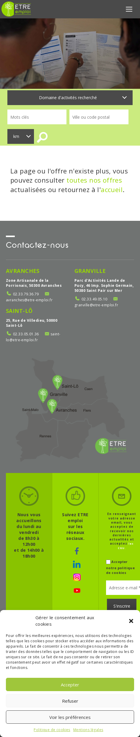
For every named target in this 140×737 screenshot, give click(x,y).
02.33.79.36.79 (26, 294)
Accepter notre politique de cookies (120, 567)
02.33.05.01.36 (26, 334)
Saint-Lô (19, 310)
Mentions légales (88, 729)
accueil (112, 189)
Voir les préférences (70, 717)
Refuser (70, 701)
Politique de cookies (52, 729)
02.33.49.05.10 (95, 299)
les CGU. (126, 546)
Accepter (70, 685)
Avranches (23, 270)
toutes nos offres (94, 180)
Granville (90, 270)
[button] (131, 621)
